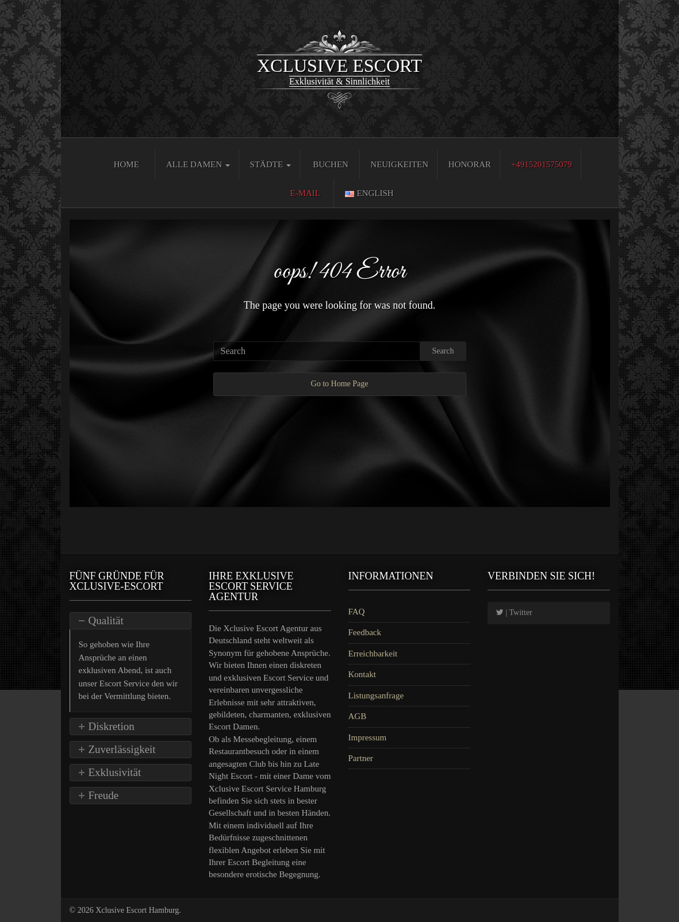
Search (443, 351)
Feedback (364, 632)
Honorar (469, 164)
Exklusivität (115, 772)
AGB (357, 716)
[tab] (131, 620)
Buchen (330, 164)
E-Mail (305, 193)
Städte (270, 164)
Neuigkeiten (399, 164)
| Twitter (514, 612)
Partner (360, 758)
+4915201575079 (541, 164)
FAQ (356, 611)
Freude (104, 795)
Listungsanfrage (376, 695)
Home (126, 164)
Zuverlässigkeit (122, 749)
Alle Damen (198, 164)
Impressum (367, 737)
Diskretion (112, 726)
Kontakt (362, 674)
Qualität (106, 620)
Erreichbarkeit (373, 653)
